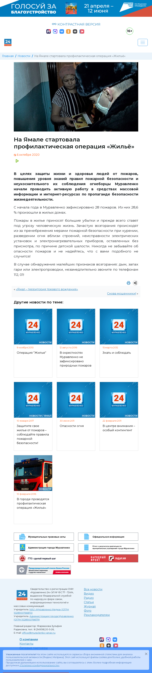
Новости (24, 56)
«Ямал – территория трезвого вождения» (47, 289)
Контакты (26, 643)
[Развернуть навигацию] (143, 42)
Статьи (89, 602)
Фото (87, 610)
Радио (89, 598)
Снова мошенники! (121, 293)
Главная (8, 56)
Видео (89, 593)
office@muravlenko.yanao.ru (38, 632)
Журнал (90, 606)
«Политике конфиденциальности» (39, 665)
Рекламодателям (97, 615)
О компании (28, 639)
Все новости (93, 589)
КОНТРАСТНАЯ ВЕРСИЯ (76, 24)
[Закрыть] (146, 653)
